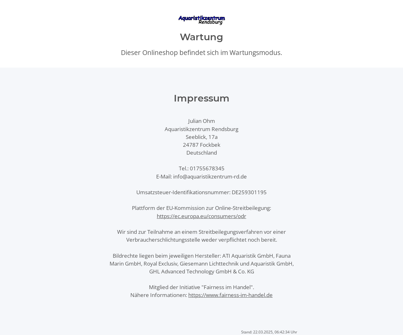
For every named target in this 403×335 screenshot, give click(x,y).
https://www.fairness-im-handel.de (230, 295)
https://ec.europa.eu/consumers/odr (201, 216)
